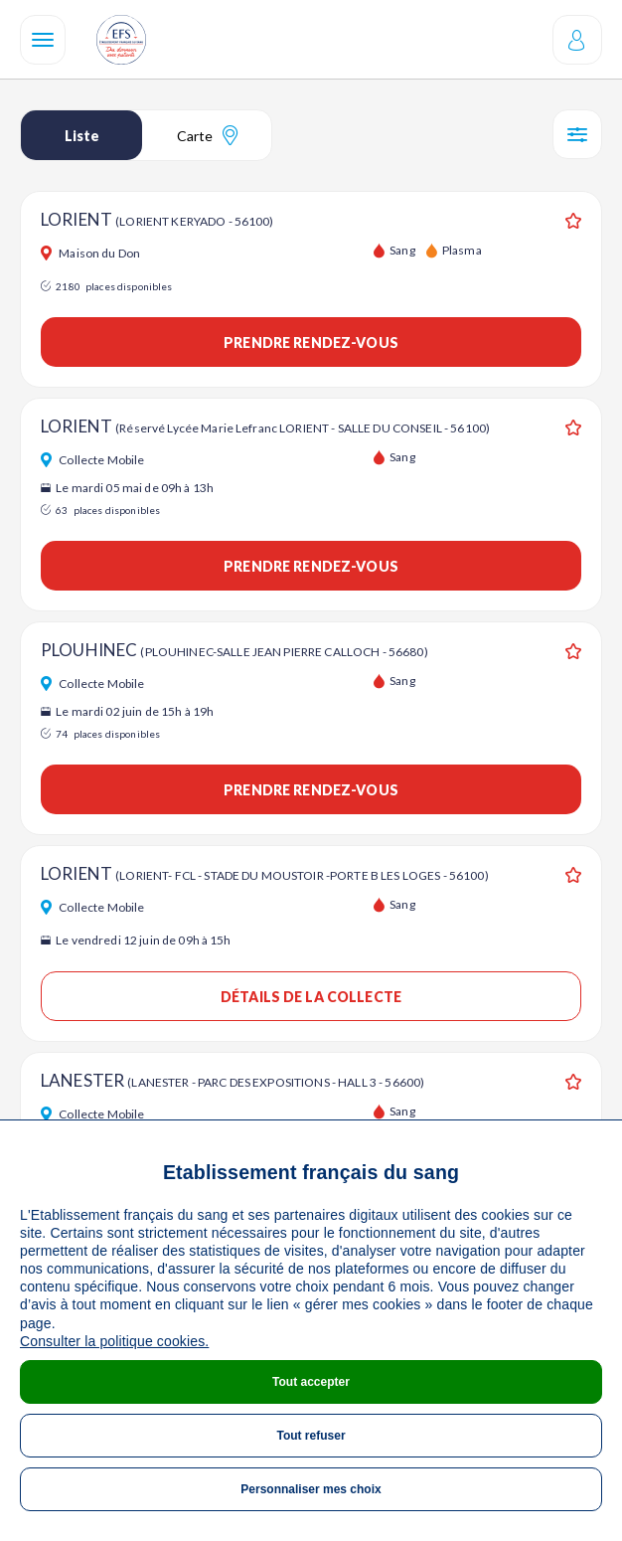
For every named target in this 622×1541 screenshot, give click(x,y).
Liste (82, 135)
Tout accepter (311, 1382)
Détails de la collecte (311, 996)
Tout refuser (310, 1436)
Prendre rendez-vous (311, 342)
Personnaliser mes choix (310, 1489)
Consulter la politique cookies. (114, 1341)
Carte (207, 135)
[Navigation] (43, 40)
